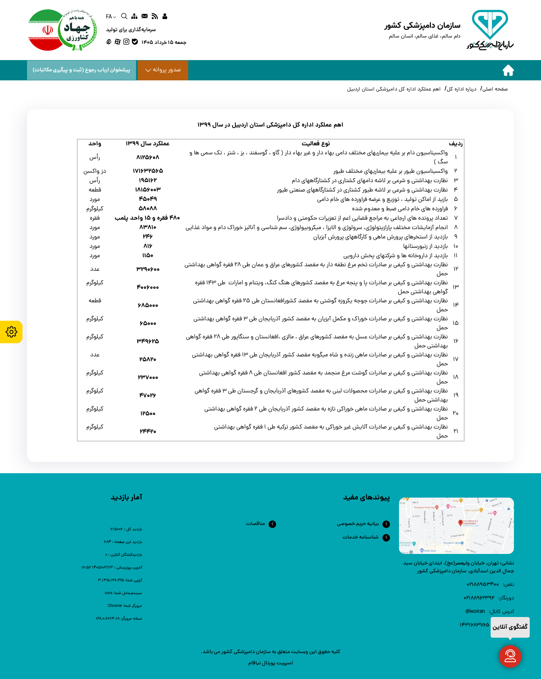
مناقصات (255, 524)
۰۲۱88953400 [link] (483, 585)
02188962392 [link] (479, 598)
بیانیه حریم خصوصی (358, 524)
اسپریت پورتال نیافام (270, 663)
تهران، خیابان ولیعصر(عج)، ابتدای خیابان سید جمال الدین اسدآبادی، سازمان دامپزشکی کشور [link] (458, 567)
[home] (449, 30)
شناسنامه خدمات (361, 538)
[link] (165, 17)
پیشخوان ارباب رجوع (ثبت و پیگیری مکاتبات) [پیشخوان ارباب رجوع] (81, 70)
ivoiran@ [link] (475, 612)
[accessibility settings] (11, 332)
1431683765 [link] (475, 625)
